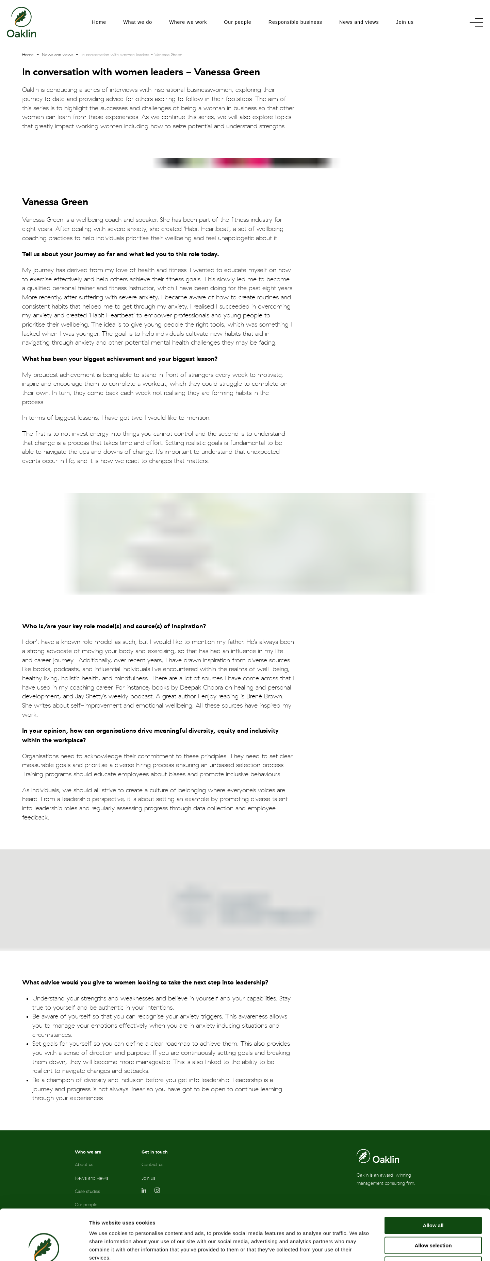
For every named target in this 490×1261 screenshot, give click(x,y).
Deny (433, 1218)
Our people (237, 22)
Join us (405, 22)
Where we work (188, 22)
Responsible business (295, 22)
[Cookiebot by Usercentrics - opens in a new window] (44, 1248)
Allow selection (433, 1198)
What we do (137, 22)
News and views (359, 22)
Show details (357, 1247)
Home (99, 22)
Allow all (433, 1178)
